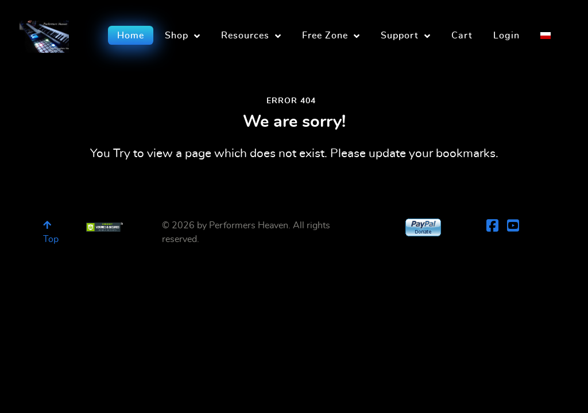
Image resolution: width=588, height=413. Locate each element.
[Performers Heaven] (44, 33)
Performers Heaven (248, 225)
